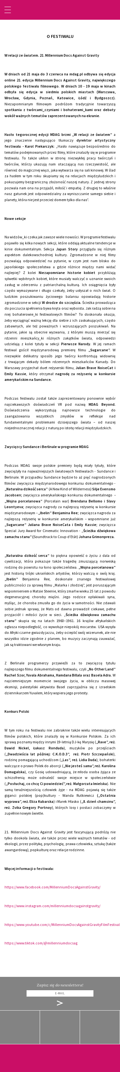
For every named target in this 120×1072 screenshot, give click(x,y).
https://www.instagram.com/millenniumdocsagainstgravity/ (52, 906)
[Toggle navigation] (7, 10)
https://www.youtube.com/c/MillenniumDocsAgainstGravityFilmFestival (62, 924)
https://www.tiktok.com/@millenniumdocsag (40, 943)
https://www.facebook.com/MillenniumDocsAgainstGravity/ (52, 887)
